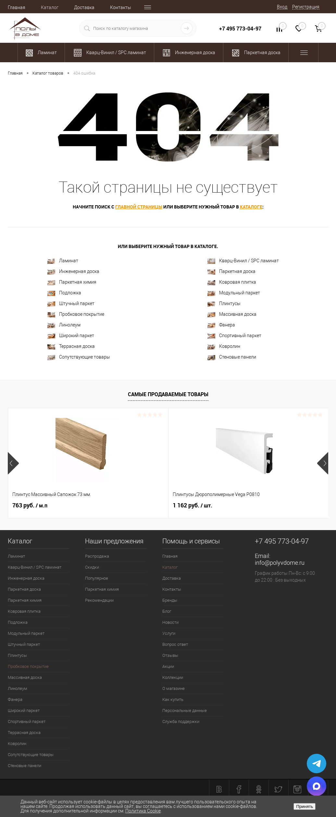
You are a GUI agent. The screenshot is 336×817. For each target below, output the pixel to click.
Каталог (49, 7)
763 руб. (29, 505)
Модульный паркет (233, 293)
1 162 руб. (139, 505)
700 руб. (243, 505)
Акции (168, 666)
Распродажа (97, 556)
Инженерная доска (73, 271)
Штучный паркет (70, 303)
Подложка (64, 293)
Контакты (120, 7)
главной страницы (138, 207)
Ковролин (223, 346)
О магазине (173, 688)
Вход (282, 6)
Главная (16, 7)
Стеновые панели (231, 357)
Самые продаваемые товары (168, 394)
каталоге (251, 207)
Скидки (92, 567)
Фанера (221, 325)
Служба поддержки (180, 721)
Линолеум (64, 325)
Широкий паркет (70, 335)
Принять (304, 806)
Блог (166, 611)
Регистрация (305, 6)
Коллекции (172, 677)
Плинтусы (224, 303)
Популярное (96, 578)
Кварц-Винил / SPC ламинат (243, 261)
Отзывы (170, 655)
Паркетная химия (71, 282)
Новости (170, 622)
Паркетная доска (231, 271)
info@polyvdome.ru (280, 562)
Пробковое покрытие (75, 314)
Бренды (169, 600)
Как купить (172, 699)
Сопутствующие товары (78, 357)
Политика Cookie (143, 810)
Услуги (168, 633)
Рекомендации (99, 600)
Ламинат (62, 261)
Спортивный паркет (234, 335)
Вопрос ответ (175, 644)
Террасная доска (71, 346)
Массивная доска (231, 314)
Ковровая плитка (231, 282)
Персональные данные (184, 710)
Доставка (84, 7)
